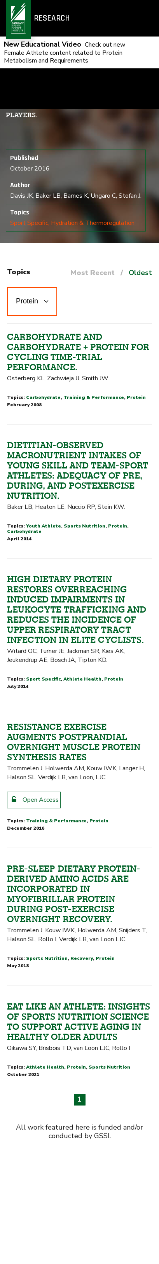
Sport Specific (29, 223)
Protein (136, 397)
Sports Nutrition (84, 526)
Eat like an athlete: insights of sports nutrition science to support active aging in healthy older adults (78, 1021)
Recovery (81, 958)
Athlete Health (82, 679)
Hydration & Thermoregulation (93, 223)
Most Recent (92, 272)
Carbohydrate (43, 397)
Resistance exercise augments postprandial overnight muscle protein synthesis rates (73, 742)
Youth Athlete (43, 526)
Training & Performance (93, 397)
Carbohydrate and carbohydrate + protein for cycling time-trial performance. (78, 352)
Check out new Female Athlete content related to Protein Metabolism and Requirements (64, 52)
